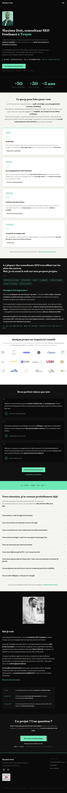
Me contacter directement (14, 66)
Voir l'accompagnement (14, 182)
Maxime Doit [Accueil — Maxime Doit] (7, 3)
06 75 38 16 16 (15, 765)
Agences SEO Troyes (58, 788)
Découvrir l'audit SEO (13, 151)
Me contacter (54, 768)
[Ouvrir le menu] (63, 3)
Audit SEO (53, 765)
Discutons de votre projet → (11, 680)
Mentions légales (22, 788)
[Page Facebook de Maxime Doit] (8, 769)
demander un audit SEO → (34, 474)
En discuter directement (14, 213)
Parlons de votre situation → (48, 252)
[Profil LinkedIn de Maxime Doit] (3, 769)
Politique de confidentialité (40, 788)
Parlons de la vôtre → (51, 585)
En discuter (10, 242)
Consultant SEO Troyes (57, 762)
